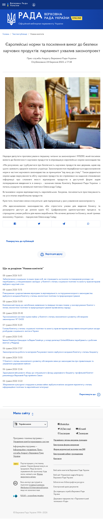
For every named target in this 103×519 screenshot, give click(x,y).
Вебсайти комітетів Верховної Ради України (71, 471)
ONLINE (76, 18)
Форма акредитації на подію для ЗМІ (69, 450)
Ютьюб (81, 429)
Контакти (58, 459)
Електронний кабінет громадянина (68, 455)
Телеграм (82, 434)
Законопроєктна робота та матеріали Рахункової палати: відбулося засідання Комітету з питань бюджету (50, 352)
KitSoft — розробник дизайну (32, 496)
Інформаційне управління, (25, 450)
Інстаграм (64, 434)
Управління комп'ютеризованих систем (31, 442)
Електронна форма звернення (66, 445)
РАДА (30, 16)
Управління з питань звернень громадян (70, 441)
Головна (6, 34)
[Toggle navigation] (4, 5)
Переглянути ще (87, 395)
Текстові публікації (19, 34)
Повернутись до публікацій (20, 241)
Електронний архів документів (66, 487)
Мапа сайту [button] (21, 414)
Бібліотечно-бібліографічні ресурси (69, 483)
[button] (30, 425)
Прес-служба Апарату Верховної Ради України (28, 453)
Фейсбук (63, 425)
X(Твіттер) (64, 429)
